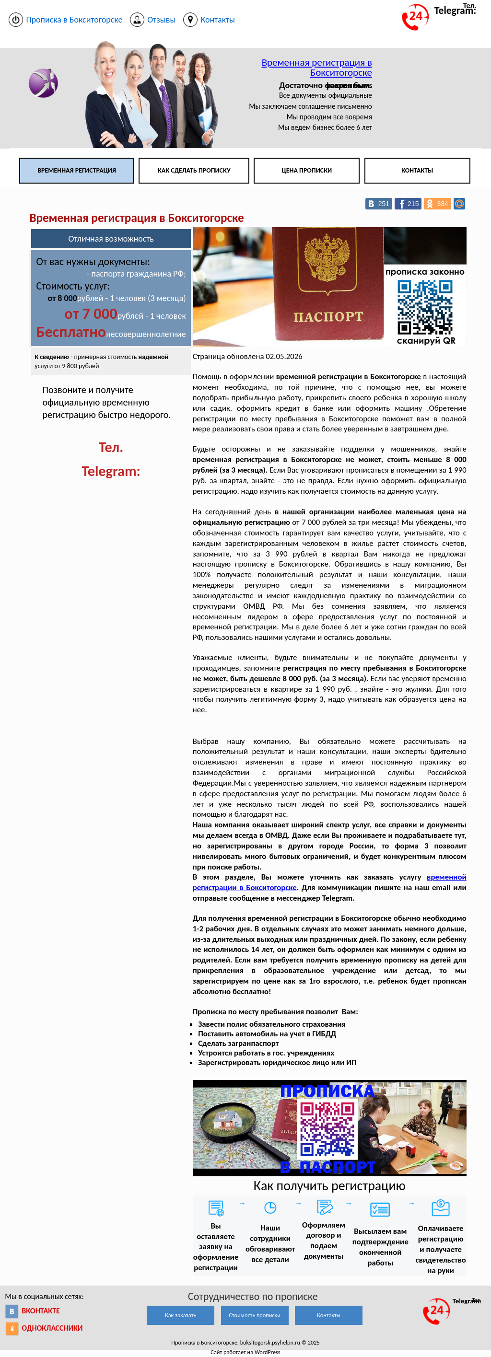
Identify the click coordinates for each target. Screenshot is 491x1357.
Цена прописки (307, 170)
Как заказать (180, 1315)
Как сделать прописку (194, 170)
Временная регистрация (76, 170)
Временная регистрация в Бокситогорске (317, 67)
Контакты (417, 170)
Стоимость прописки (255, 1315)
